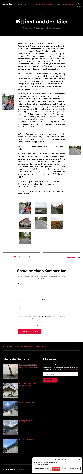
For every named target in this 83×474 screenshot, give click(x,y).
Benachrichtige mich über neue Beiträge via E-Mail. (33, 326)
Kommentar (21, 283)
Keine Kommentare (55, 28)
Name (20, 300)
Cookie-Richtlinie (41, 346)
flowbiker (12, 469)
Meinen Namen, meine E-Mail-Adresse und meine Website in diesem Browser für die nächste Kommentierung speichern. (42, 317)
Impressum (7, 346)
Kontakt (17, 346)
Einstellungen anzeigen (71, 469)
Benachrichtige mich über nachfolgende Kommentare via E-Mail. (37, 322)
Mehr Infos (73, 369)
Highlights (59, 4)
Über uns (68, 4)
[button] (80, 459)
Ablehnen (55, 469)
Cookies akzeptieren (42, 469)
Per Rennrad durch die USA (44, 4)
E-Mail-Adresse (47, 300)
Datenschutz (27, 346)
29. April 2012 (40, 28)
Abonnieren (50, 380)
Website (20, 308)
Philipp (41, 15)
